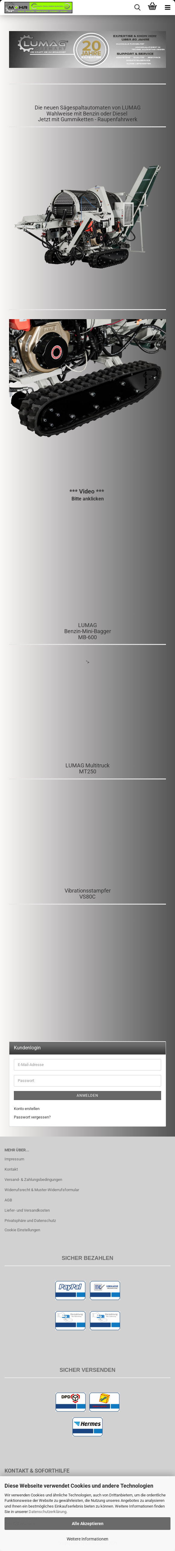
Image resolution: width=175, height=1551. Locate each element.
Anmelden (87, 1095)
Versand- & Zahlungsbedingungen (33, 1179)
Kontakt (11, 1169)
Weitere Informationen (87, 1539)
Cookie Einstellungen (22, 1230)
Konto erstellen (27, 1108)
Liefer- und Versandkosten (27, 1210)
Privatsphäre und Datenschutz (30, 1220)
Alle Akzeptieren (87, 1523)
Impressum (14, 1159)
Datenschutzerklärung (47, 1511)
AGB (8, 1200)
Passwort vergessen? (32, 1117)
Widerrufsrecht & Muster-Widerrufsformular (42, 1190)
